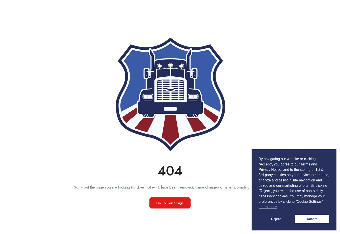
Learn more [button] (268, 207)
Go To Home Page (170, 203)
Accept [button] (312, 219)
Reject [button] (276, 219)
